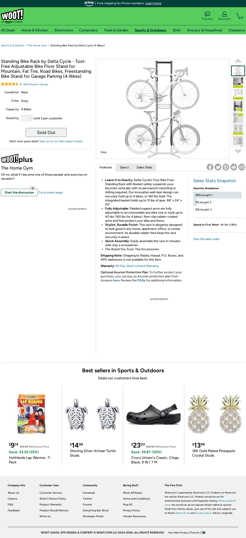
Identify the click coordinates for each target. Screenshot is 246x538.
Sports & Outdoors (12, 45)
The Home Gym (37, 45)
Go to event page (50, 192)
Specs (124, 167)
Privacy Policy (131, 510)
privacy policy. (203, 513)
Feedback (14, 510)
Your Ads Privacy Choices (183, 532)
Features (105, 167)
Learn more (153, 3)
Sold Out (46, 132)
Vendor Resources (134, 516)
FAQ (10, 504)
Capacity (12, 109)
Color (15, 101)
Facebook (89, 492)
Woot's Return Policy (53, 498)
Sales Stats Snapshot (214, 180)
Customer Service (51, 492)
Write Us (45, 516)
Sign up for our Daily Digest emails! (61, 141)
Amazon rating (36, 84)
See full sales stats (206, 239)
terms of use (183, 513)
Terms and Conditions (136, 498)
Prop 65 (127, 504)
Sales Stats (144, 167)
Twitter (87, 498)
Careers (12, 498)
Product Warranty (51, 504)
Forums (207, 16)
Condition (12, 92)
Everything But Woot (96, 510)
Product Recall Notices (54, 510)
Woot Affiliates (132, 492)
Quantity (12, 118)
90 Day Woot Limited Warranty (137, 266)
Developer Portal (93, 516)
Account (224, 16)
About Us (13, 492)
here (116, 280)
